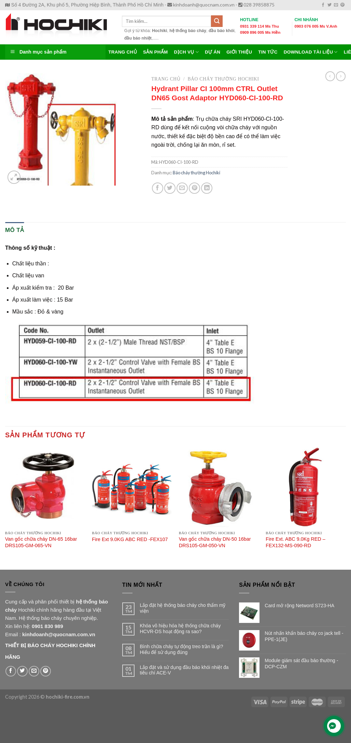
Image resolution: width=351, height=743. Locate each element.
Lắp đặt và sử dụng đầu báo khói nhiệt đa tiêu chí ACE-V (184, 670)
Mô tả (14, 230)
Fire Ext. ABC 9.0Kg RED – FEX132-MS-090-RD (295, 542)
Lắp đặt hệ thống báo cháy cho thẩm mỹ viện (182, 608)
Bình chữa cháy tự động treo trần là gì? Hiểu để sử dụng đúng (181, 649)
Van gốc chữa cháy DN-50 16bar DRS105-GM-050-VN (215, 542)
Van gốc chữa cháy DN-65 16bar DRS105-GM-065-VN (41, 542)
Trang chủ (165, 79)
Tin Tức (267, 52)
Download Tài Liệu (311, 52)
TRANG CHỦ (122, 52)
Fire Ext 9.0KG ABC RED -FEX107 (130, 539)
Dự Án (212, 52)
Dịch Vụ (186, 52)
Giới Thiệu (239, 52)
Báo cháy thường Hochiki (223, 79)
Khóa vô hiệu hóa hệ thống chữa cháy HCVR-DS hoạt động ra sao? (180, 628)
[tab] (14, 230)
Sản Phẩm (155, 52)
